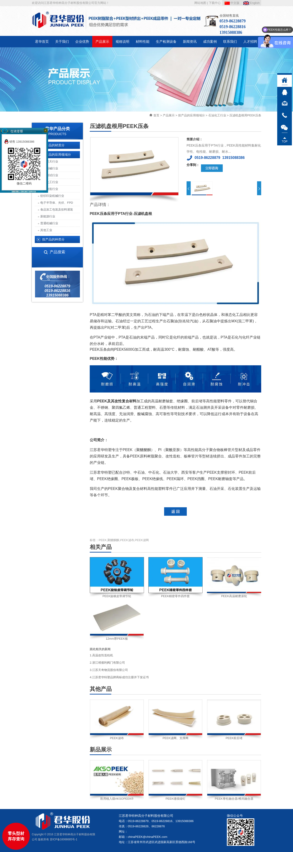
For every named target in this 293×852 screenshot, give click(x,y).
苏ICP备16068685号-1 (63, 839)
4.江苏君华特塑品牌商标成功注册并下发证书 (119, 677)
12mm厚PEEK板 (117, 638)
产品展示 (169, 115)
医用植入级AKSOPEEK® (116, 798)
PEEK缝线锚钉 (175, 798)
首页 (156, 115)
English (251, 3)
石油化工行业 (217, 115)
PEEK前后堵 (234, 738)
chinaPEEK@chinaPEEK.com (147, 837)
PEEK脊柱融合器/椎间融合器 (234, 798)
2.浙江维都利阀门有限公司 (107, 662)
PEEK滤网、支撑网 (175, 738)
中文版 (232, 3)
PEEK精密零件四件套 (175, 596)
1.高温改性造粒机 (101, 655)
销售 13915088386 (19, 141)
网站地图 (200, 3)
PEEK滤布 (117, 738)
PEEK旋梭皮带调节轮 (117, 596)
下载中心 (215, 3)
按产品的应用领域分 (191, 115)
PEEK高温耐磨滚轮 (234, 596)
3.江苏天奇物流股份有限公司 (109, 670)
